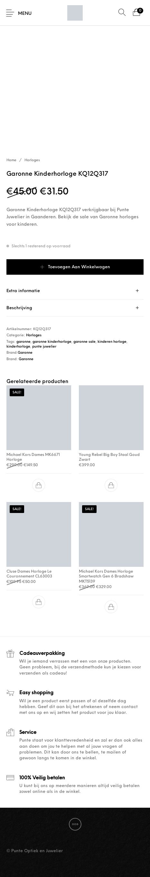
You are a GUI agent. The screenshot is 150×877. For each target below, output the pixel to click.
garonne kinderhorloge (52, 342)
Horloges (32, 160)
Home (11, 160)
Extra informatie (23, 291)
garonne (23, 342)
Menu (25, 14)
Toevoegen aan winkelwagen (79, 267)
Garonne (25, 353)
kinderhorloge (18, 347)
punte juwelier (44, 347)
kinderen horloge (112, 342)
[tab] (75, 291)
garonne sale (84, 342)
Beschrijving (19, 308)
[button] (39, 485)
